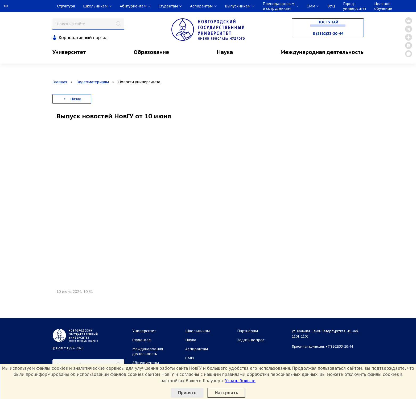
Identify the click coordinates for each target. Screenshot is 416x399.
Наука (225, 52)
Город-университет (354, 6)
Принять (187, 392)
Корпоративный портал (83, 37)
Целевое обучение (383, 6)
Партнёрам (247, 331)
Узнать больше (240, 380)
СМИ (189, 358)
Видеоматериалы (92, 82)
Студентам (141, 340)
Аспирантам (196, 349)
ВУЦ (331, 6)
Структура (66, 6)
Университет (69, 52)
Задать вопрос (251, 340)
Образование (151, 52)
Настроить (226, 392)
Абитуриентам (145, 362)
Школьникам (197, 331)
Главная (59, 82)
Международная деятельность (322, 52)
